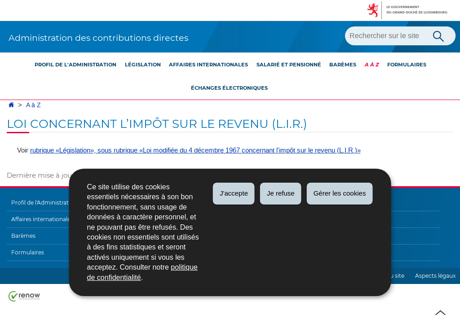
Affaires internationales (208, 64)
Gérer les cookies (340, 193)
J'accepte (234, 193)
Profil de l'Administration (75, 64)
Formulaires (406, 64)
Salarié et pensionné (289, 64)
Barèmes (342, 64)
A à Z (372, 64)
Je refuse (281, 193)
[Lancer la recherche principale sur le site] (438, 35)
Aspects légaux (435, 275)
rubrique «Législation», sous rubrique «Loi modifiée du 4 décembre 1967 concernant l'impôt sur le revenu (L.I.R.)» (195, 150)
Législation (143, 64)
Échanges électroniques (229, 88)
